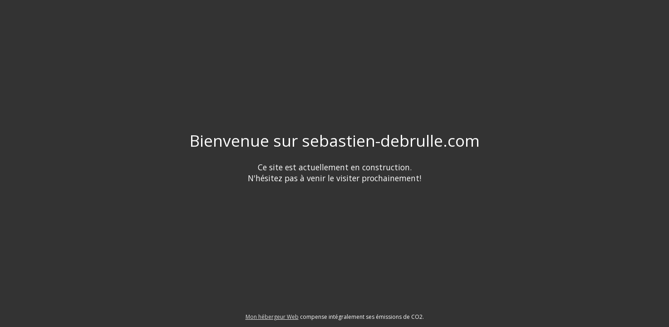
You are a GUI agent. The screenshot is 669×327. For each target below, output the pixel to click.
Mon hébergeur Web (272, 317)
